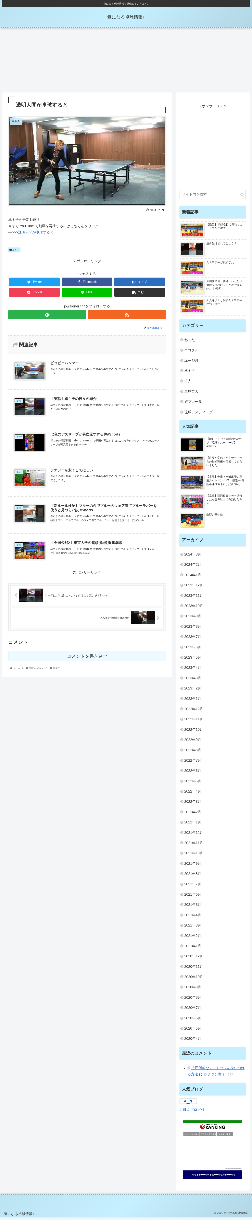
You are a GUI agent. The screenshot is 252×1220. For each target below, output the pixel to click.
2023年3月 (192, 681)
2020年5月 (192, 1031)
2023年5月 (192, 660)
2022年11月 (193, 722)
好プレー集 (193, 404)
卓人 (187, 384)
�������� (233, 1171)
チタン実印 (216, 1077)
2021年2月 (192, 938)
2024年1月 (192, 578)
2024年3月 (192, 557)
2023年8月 (192, 629)
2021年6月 (192, 897)
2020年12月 (193, 959)
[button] (242, 197)
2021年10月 (193, 856)
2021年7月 (192, 887)
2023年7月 (192, 639)
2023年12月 (193, 588)
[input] (213, 197)
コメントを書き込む (87, 658)
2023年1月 (192, 701)
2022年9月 (192, 743)
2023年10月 (193, 609)
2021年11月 (193, 846)
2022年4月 (192, 794)
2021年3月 (192, 928)
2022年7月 (192, 763)
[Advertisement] (126, 62)
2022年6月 (192, 773)
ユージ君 (191, 363)
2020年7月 (192, 1010)
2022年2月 (192, 815)
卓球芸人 (191, 394)
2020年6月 (192, 1021)
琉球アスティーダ (198, 415)
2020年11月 (193, 969)
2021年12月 (193, 835)
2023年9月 (192, 619)
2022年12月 (193, 712)
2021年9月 (192, 866)
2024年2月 (192, 567)
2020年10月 (193, 980)
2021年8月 (192, 877)
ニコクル (191, 353)
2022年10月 (193, 732)
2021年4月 (192, 918)
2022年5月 (192, 784)
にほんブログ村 (192, 1112)
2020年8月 (192, 1000)
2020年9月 (192, 990)
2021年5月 (192, 907)
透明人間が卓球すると (36, 235)
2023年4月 (192, 670)
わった (189, 343)
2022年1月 (192, 825)
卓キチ (14, 252)
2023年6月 (192, 650)
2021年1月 (192, 949)
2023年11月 (193, 598)
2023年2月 (192, 691)
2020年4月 (192, 1041)
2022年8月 (192, 753)
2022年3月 (192, 804)
